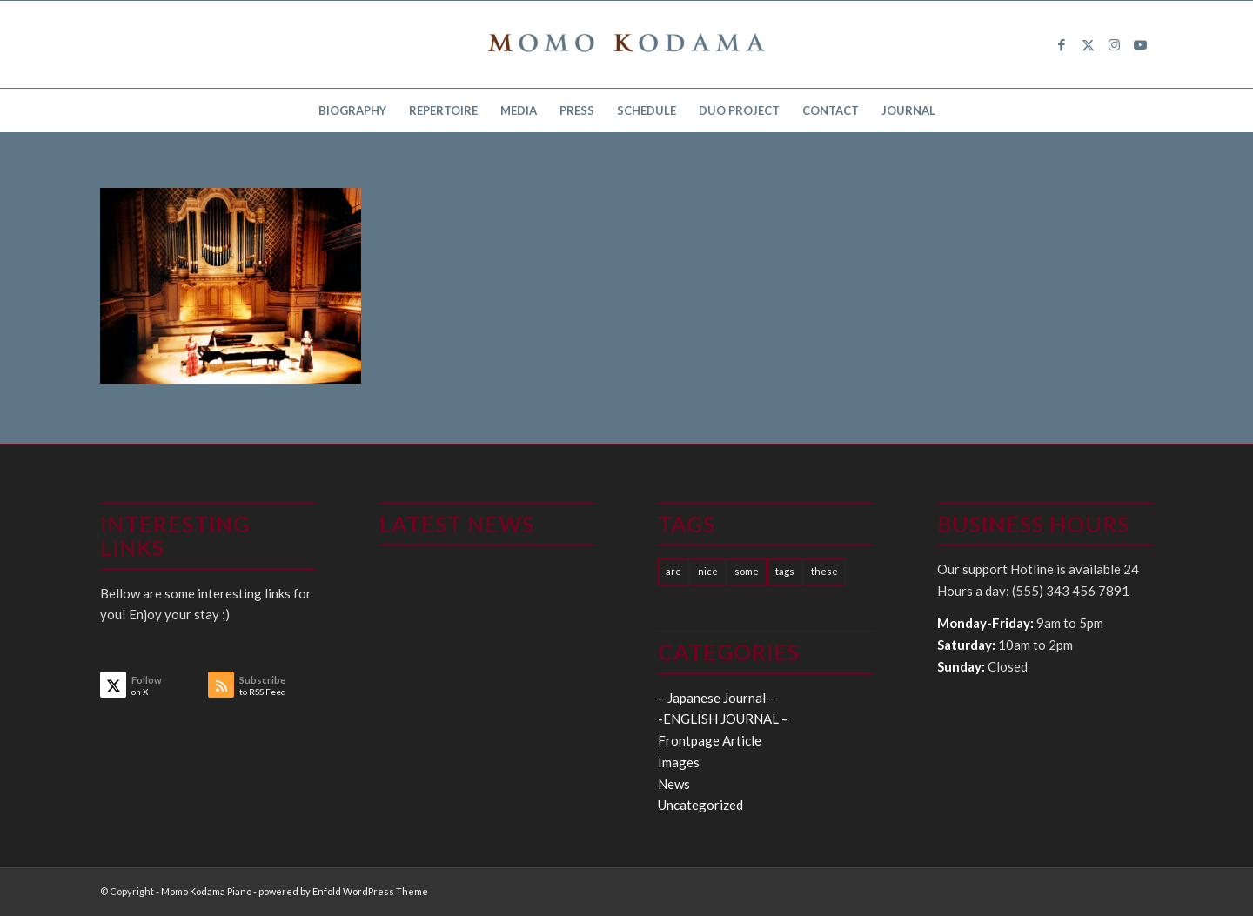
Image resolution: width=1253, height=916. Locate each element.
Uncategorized (700, 804)
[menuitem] (352, 110)
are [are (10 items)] (673, 571)
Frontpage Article (709, 740)
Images (679, 762)
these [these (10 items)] (824, 571)
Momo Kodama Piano (206, 891)
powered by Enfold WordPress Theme (343, 891)
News (674, 784)
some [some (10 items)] (746, 571)
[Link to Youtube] (1140, 44)
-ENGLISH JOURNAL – (723, 718)
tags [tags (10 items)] (784, 571)
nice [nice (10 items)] (708, 571)
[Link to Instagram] (1114, 44)
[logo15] (626, 44)
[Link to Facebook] (1062, 44)
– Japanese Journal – (716, 697)
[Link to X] (1088, 44)
